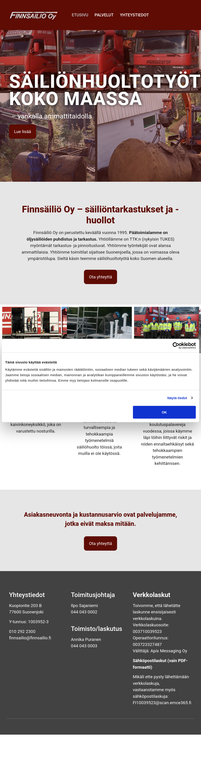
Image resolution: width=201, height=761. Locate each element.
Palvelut (104, 15)
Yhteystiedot (134, 15)
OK (164, 412)
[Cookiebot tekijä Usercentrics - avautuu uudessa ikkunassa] (176, 345)
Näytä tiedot (177, 398)
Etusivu (80, 15)
